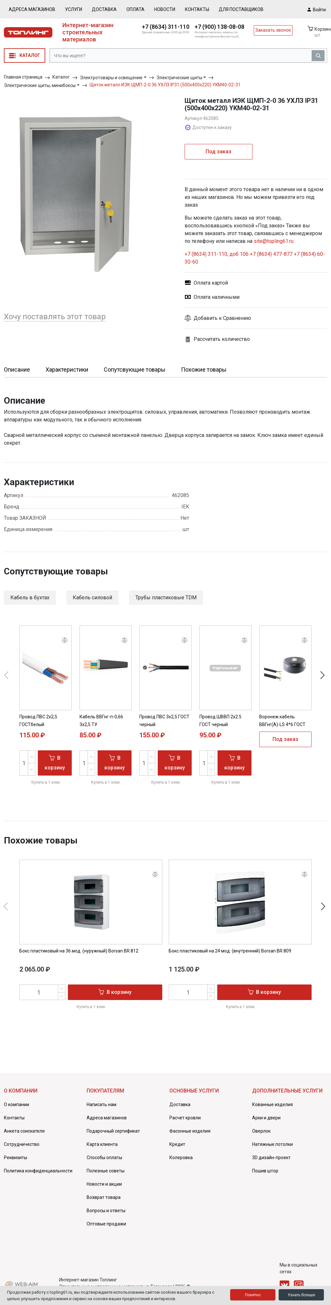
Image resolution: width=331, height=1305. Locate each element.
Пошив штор (265, 1170)
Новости (164, 9)
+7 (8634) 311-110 (165, 26)
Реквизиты (15, 1157)
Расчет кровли (185, 1117)
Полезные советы (105, 1170)
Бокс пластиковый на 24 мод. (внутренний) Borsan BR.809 (230, 950)
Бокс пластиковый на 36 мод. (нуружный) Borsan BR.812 (78, 950)
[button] (256, 318)
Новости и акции (104, 1184)
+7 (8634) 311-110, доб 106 (217, 254)
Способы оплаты (104, 1157)
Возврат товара (104, 1197)
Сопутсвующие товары (135, 369)
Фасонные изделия (189, 1131)
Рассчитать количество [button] (217, 339)
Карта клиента (102, 1144)
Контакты (197, 9)
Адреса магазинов (32, 9)
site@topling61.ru (274, 241)
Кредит (177, 1144)
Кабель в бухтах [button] (29, 597)
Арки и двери (266, 1117)
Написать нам (101, 1104)
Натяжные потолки (272, 1144)
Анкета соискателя (24, 1131)
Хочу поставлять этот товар (55, 316)
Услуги (73, 9)
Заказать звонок (273, 30)
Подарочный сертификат (113, 1131)
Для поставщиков (241, 9)
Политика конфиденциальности (38, 1170)
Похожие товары (204, 369)
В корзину (55, 762)
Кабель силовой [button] (92, 597)
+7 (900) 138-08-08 (219, 26)
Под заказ (218, 151)
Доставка (104, 9)
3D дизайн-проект (271, 1157)
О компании (16, 1104)
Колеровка (181, 1157)
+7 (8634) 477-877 (271, 254)
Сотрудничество (21, 1144)
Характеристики (67, 369)
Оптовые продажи (106, 1223)
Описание (17, 369)
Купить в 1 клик (45, 782)
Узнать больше (301, 1295)
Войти (316, 9)
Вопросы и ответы (106, 1210)
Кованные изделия (272, 1104)
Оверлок (261, 1131)
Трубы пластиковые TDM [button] (166, 597)
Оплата (135, 9)
